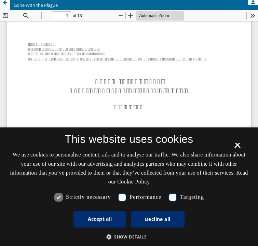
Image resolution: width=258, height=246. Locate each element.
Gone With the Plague (36, 5)
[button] (129, 237)
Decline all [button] (157, 219)
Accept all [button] (100, 219)
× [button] (237, 147)
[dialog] (129, 186)
